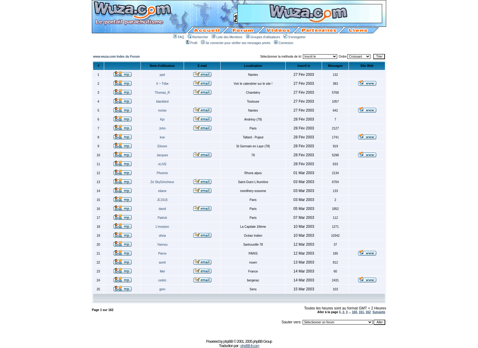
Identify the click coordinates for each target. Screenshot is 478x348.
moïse (162, 110)
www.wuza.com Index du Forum (116, 56)
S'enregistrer (294, 37)
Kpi (162, 119)
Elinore (162, 146)
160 (354, 312)
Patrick (162, 217)
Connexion (283, 43)
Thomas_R (162, 92)
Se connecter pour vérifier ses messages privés (236, 43)
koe (162, 137)
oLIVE (162, 164)
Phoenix (162, 173)
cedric (162, 280)
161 (361, 312)
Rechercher (198, 37)
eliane (162, 191)
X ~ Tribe (162, 83)
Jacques (162, 155)
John (162, 128)
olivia (162, 235)
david (162, 209)
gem (162, 289)
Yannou (162, 244)
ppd (162, 74)
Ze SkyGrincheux (162, 182)
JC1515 (162, 200)
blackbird (162, 101)
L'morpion (162, 226)
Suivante (379, 312)
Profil (192, 43)
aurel (162, 262)
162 (368, 312)
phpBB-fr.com (249, 346)
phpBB (228, 341)
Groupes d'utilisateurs (263, 37)
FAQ (178, 37)
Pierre (162, 253)
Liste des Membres (227, 37)
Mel (162, 271)
